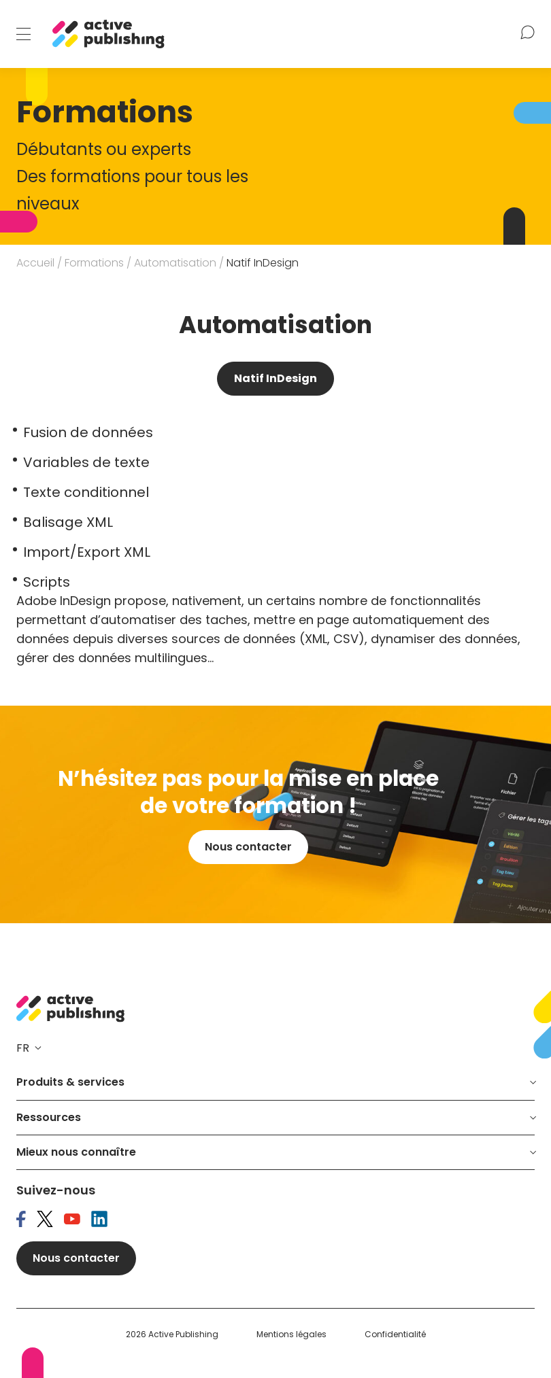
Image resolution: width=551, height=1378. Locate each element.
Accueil (35, 263)
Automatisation (175, 263)
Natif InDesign (275, 378)
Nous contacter (248, 847)
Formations (94, 263)
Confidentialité (395, 1334)
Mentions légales (291, 1334)
